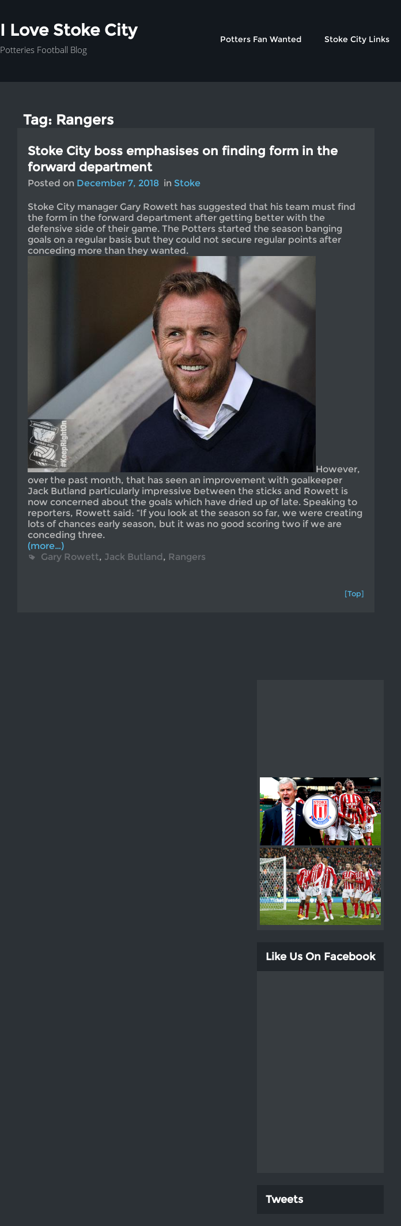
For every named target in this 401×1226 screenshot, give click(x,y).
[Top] (354, 593)
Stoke (187, 183)
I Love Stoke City (68, 30)
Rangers (187, 556)
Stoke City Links (356, 39)
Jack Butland (133, 556)
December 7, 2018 (118, 183)
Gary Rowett (70, 556)
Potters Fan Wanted (260, 39)
